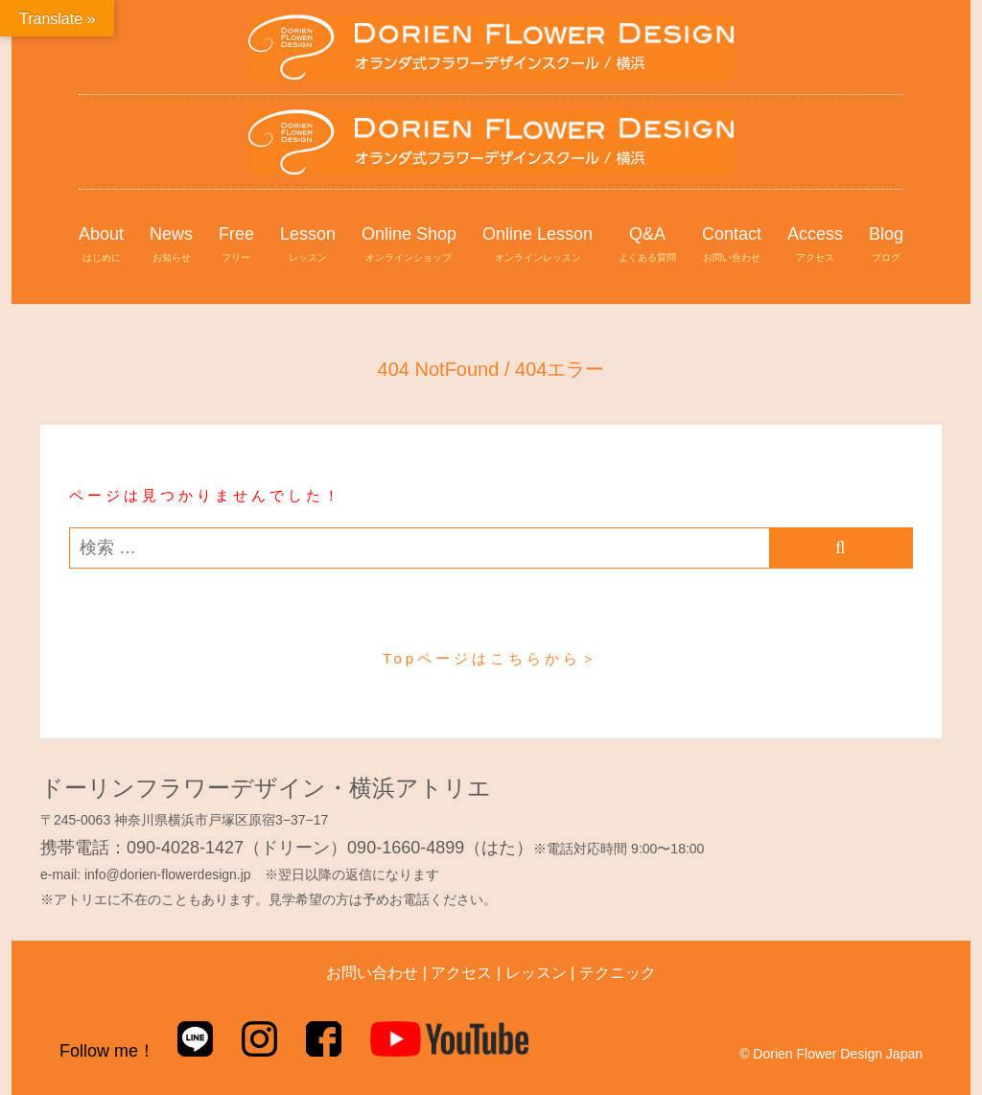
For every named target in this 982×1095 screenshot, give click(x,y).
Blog (886, 245)
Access (815, 245)
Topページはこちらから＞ (491, 658)
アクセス (461, 973)
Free (236, 245)
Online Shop (409, 245)
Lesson (308, 245)
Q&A (647, 245)
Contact (731, 245)
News (171, 245)
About (101, 245)
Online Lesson (537, 245)
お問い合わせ (372, 973)
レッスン (536, 973)
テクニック (617, 973)
